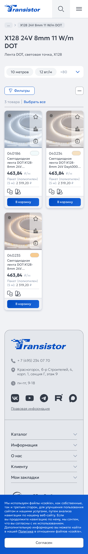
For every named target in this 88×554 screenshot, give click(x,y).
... (8, 25)
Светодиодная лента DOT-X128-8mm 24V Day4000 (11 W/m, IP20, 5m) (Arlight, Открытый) (64, 163)
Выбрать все (35, 101)
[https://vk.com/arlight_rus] (15, 398)
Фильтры (19, 90)
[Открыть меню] (79, 9)
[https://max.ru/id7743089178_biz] (73, 398)
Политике (25, 531)
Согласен (44, 542)
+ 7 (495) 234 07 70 (33, 360)
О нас (16, 455)
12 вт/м (46, 72)
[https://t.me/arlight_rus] (44, 398)
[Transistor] (22, 8)
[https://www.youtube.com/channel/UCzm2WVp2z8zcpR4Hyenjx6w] (30, 398)
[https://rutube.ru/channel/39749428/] (59, 398)
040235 (13, 255)
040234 (55, 153)
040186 (13, 153)
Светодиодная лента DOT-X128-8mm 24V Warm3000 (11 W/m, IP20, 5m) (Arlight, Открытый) (22, 264)
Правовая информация (30, 408)
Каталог (19, 434)
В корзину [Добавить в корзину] (23, 202)
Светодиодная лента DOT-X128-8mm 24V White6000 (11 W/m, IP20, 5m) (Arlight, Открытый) (22, 163)
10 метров (20, 72)
